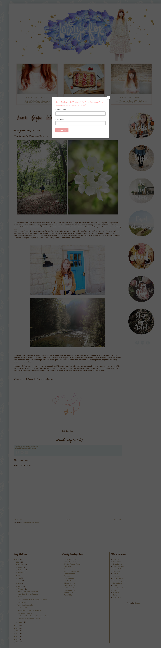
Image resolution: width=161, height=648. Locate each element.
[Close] (108, 98)
